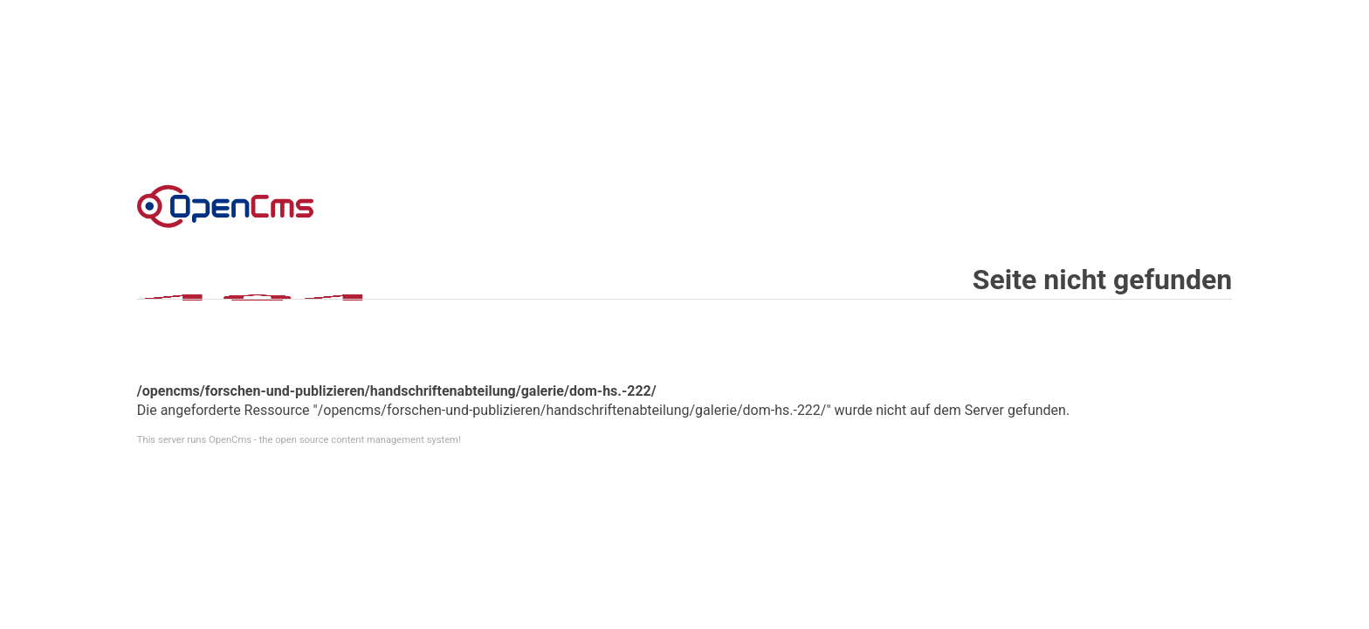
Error (225, 206)
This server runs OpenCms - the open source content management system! (299, 440)
